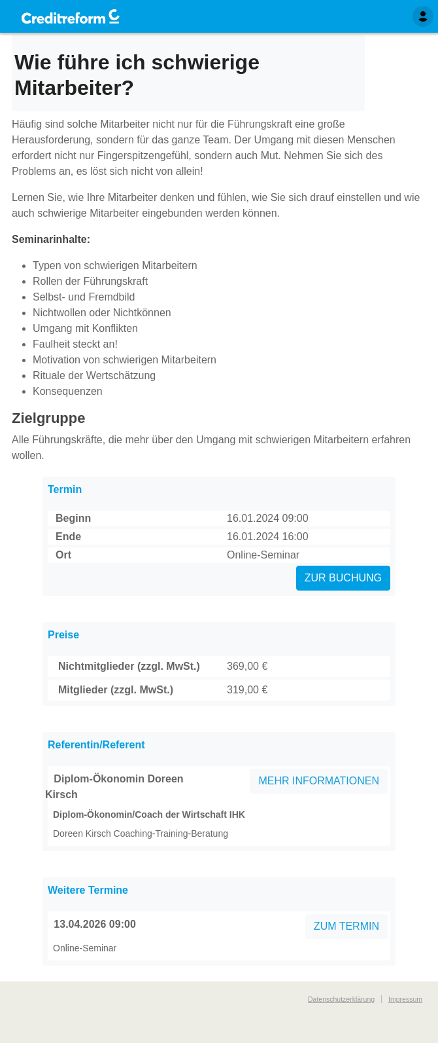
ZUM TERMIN (346, 926)
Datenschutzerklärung (341, 999)
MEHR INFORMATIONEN (318, 780)
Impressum (405, 999)
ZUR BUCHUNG (343, 577)
